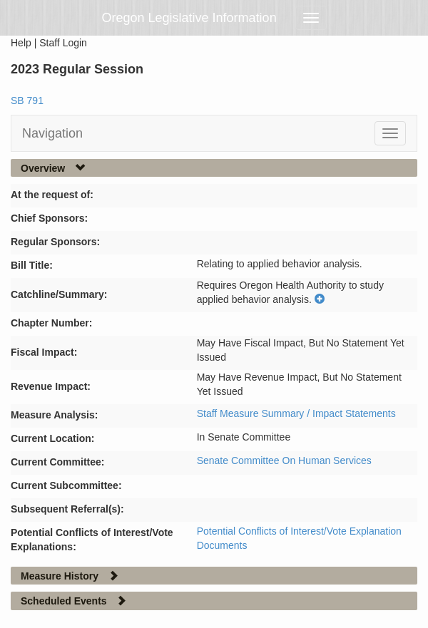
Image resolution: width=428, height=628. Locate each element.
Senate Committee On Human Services (284, 460)
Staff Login (63, 42)
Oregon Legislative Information (189, 18)
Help (21, 42)
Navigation (52, 133)
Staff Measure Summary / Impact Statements (296, 413)
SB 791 (27, 100)
